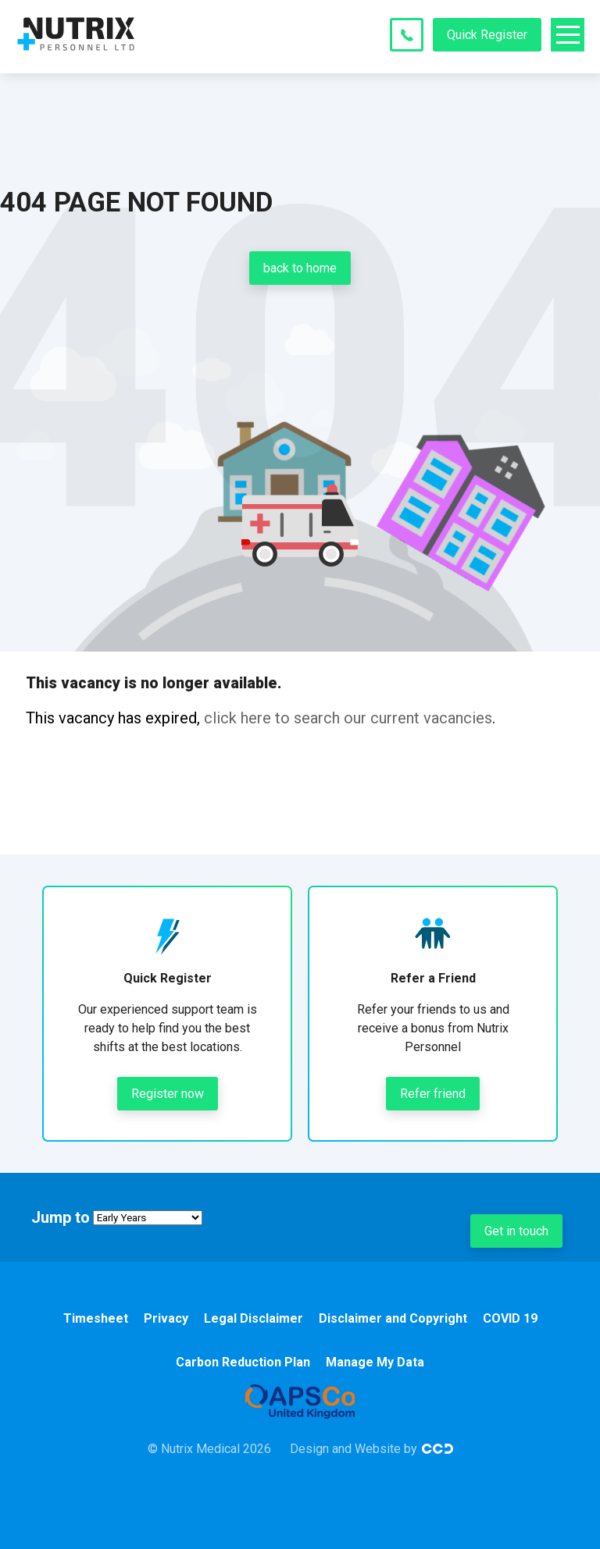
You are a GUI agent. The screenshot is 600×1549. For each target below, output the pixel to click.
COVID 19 (510, 1318)
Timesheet (95, 1318)
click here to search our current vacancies (348, 718)
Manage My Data (375, 1362)
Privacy (166, 1318)
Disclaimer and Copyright (393, 1318)
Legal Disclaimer (253, 1318)
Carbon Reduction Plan (243, 1362)
